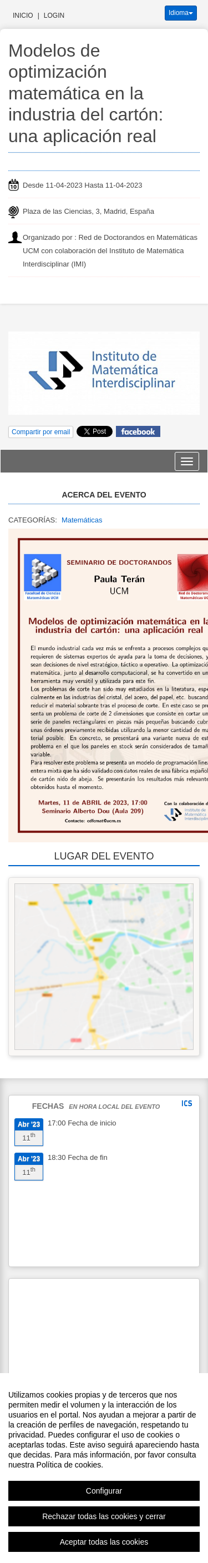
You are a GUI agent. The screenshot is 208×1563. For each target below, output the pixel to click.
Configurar (104, 1490)
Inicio (23, 15)
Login (54, 15)
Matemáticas (82, 520)
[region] (104, 1468)
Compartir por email (41, 432)
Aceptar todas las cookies (104, 1541)
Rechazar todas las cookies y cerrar (104, 1516)
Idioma (181, 13)
